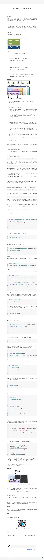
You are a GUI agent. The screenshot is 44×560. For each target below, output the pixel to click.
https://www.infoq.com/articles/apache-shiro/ (13, 517)
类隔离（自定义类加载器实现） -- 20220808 (31, 535)
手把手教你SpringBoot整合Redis (11, 535)
